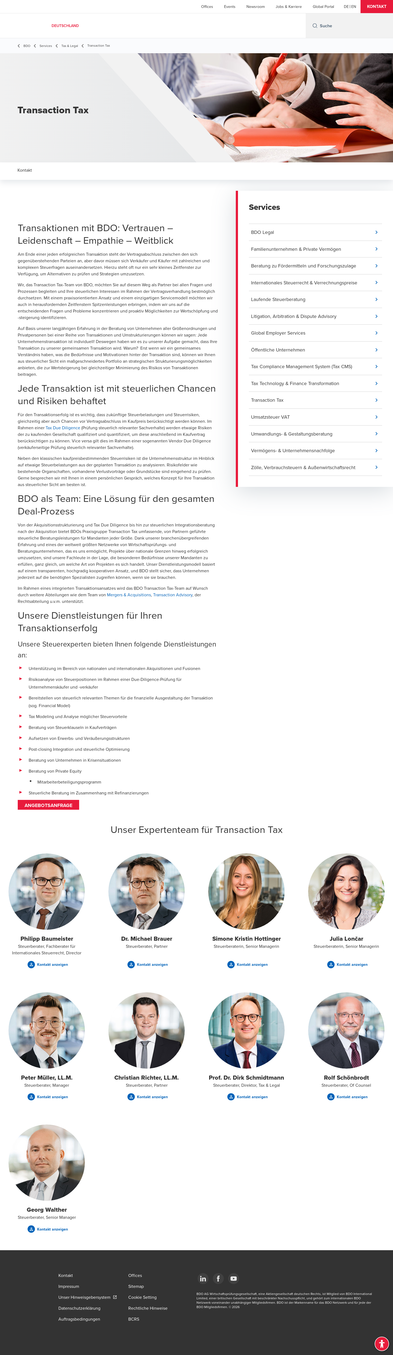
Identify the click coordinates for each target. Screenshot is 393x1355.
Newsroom (255, 6)
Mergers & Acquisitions (129, 595)
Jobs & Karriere (289, 6)
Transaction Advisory (172, 595)
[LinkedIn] (203, 1278)
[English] (353, 6)
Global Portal (323, 6)
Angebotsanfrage (49, 805)
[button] (377, 6)
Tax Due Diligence (63, 428)
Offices (207, 6)
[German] (346, 6)
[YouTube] (233, 1278)
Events (230, 6)
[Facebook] (218, 1278)
